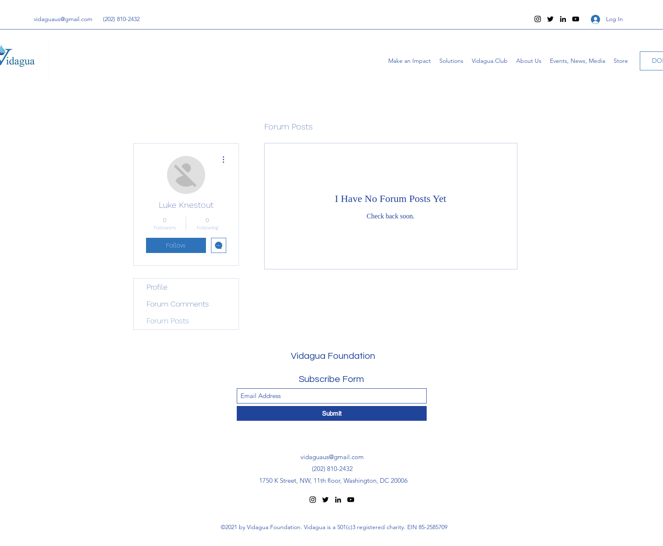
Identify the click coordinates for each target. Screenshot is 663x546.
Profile (157, 286)
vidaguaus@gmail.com (63, 19)
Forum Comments (177, 303)
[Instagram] (537, 19)
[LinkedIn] (563, 19)
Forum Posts (167, 320)
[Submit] (332, 413)
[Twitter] (550, 19)
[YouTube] (575, 19)
